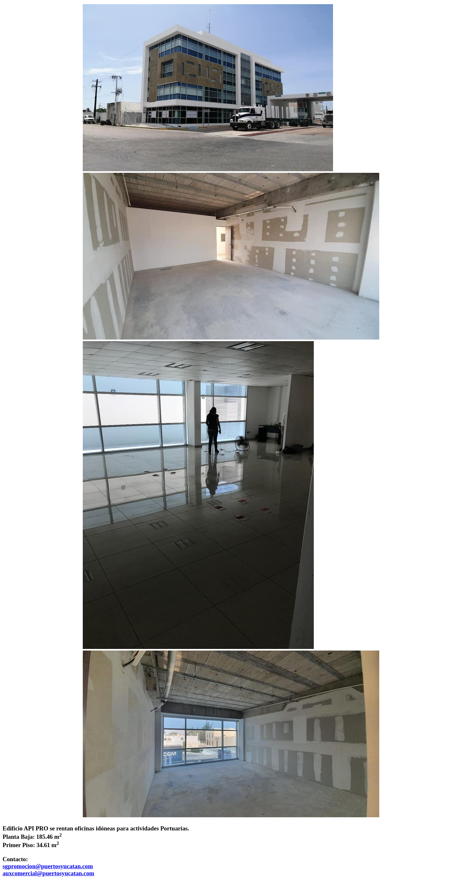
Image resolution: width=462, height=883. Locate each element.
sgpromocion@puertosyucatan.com (48, 866)
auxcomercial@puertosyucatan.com (48, 873)
